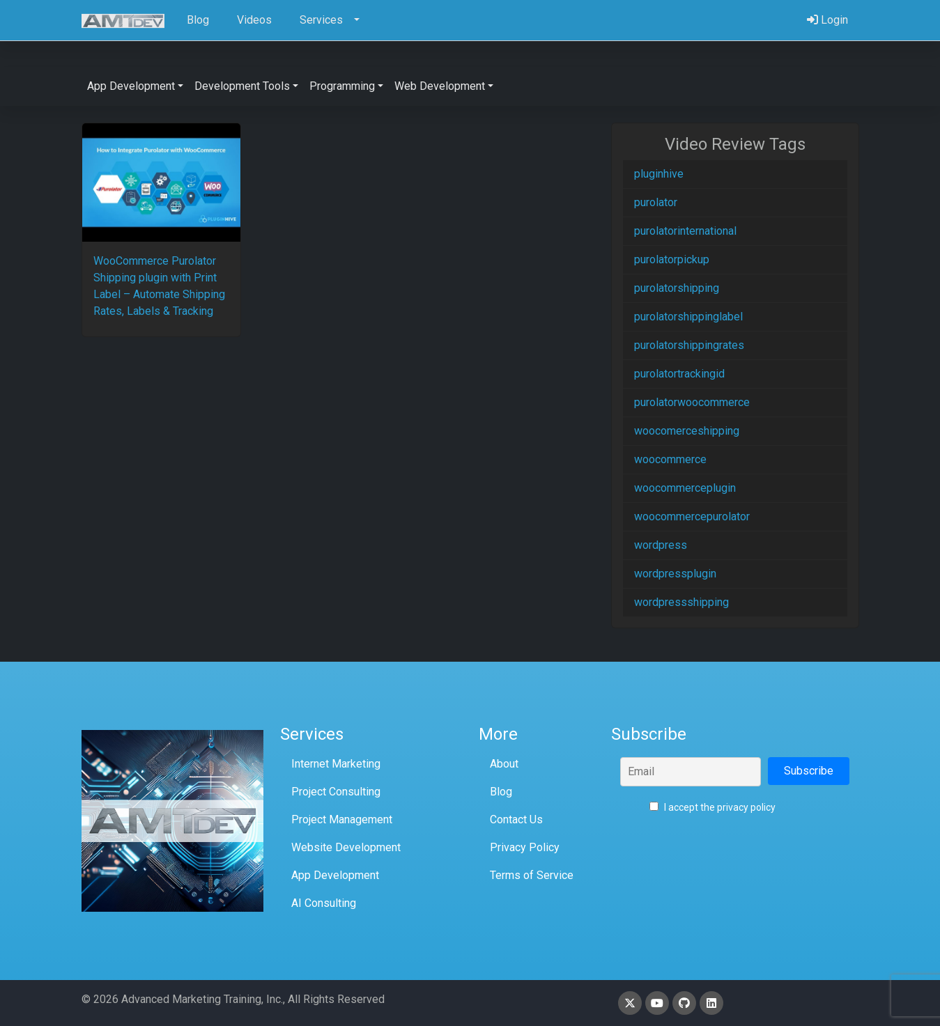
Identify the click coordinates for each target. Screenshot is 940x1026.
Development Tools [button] (242, 86)
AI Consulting (323, 903)
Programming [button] (342, 86)
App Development (335, 875)
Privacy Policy (525, 847)
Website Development (346, 847)
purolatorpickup (671, 259)
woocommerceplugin (685, 488)
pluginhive (659, 173)
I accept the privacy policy (712, 807)
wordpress (660, 545)
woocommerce (670, 459)
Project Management (341, 819)
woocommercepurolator (692, 516)
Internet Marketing (335, 763)
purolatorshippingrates (689, 345)
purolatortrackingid (679, 373)
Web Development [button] (439, 86)
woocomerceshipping (686, 430)
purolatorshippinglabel (688, 316)
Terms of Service (531, 875)
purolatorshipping (676, 288)
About (504, 763)
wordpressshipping (681, 602)
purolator (655, 202)
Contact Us (516, 819)
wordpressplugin (675, 573)
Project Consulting (335, 791)
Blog (501, 791)
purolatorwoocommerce (692, 402)
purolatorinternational (685, 231)
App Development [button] (131, 86)
